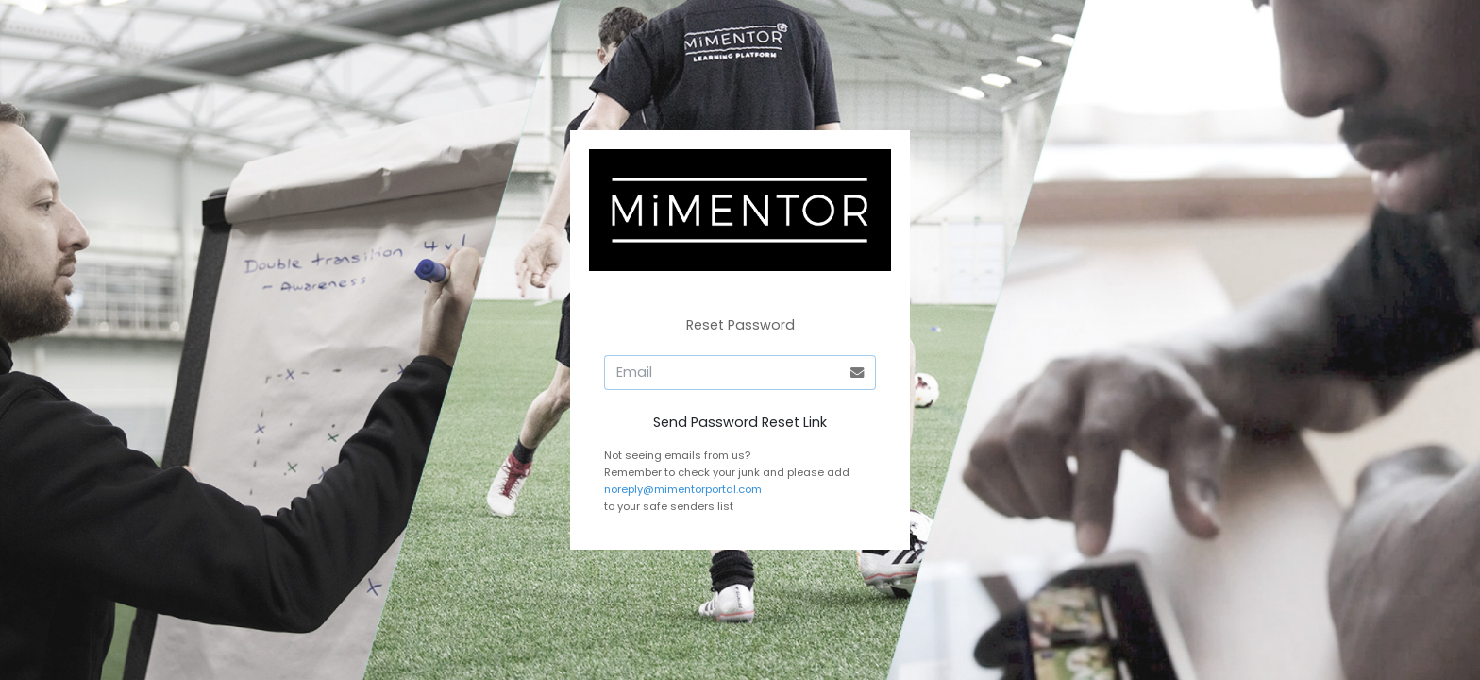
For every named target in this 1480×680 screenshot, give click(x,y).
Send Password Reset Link (740, 422)
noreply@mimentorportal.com (683, 489)
